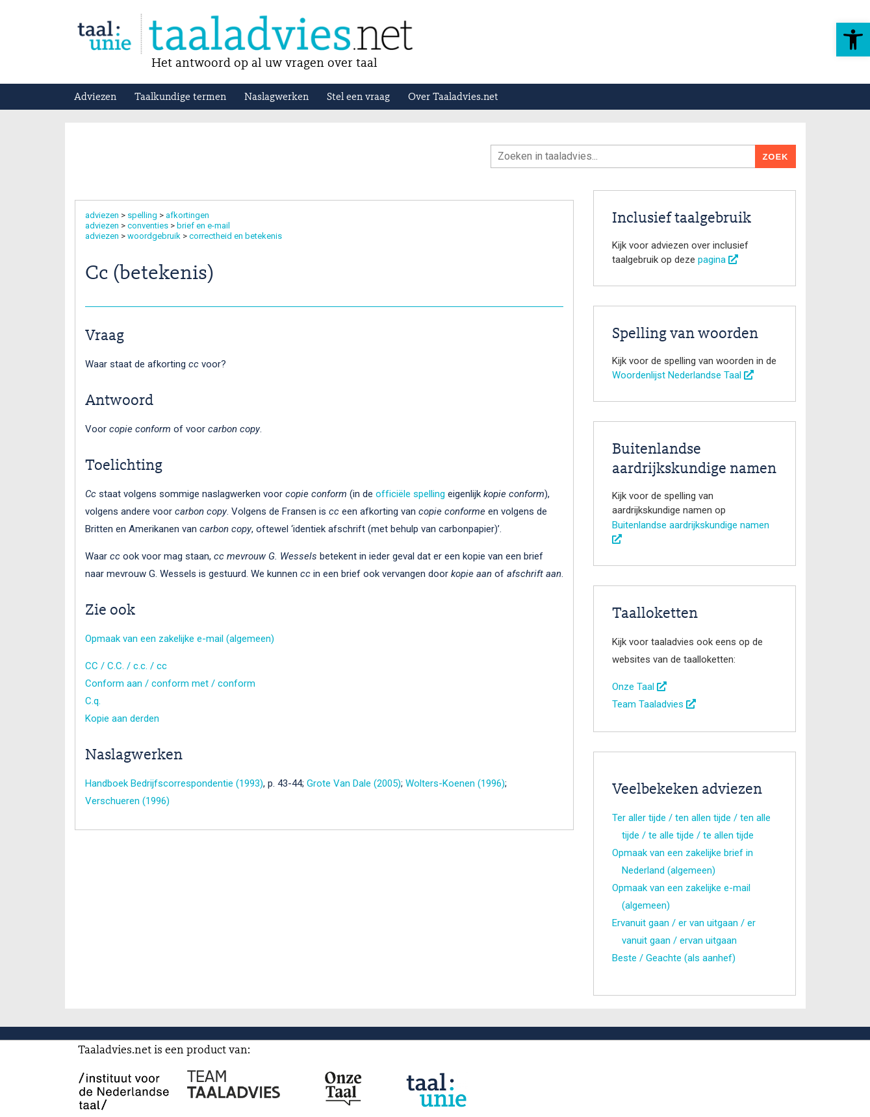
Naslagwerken (276, 97)
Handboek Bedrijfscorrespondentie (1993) (174, 783)
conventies (147, 225)
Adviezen (95, 97)
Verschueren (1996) (127, 801)
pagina (718, 259)
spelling (142, 215)
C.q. (93, 701)
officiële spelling (410, 494)
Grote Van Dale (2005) (354, 783)
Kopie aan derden (122, 718)
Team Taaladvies (654, 704)
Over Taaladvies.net (453, 97)
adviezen (102, 215)
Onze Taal (639, 687)
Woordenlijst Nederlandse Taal (683, 375)
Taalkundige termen (180, 97)
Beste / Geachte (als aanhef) (674, 958)
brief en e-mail (203, 225)
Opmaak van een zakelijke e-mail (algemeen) (179, 638)
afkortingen (187, 215)
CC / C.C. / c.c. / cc (126, 666)
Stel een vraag (358, 97)
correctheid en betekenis (235, 236)
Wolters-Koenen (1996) (455, 783)
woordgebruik (154, 236)
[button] (853, 39)
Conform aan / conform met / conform (170, 683)
